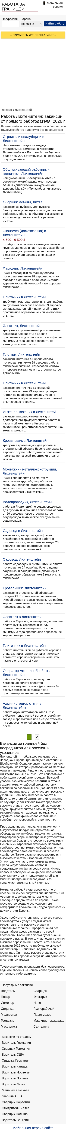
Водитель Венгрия (15, 1120)
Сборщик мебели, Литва (22, 202)
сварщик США (12, 1096)
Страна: (26, 19)
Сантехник (41, 1026)
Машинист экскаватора (48, 1020)
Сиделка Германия (15, 1060)
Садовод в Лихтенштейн (23, 531)
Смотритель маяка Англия (17, 1108)
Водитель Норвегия (16, 1072)
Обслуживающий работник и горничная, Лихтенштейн (26, 171)
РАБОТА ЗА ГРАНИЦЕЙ (13, 6)
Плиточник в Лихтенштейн (24, 297)
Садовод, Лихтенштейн (22, 559)
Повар (5, 997)
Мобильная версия (55, 4)
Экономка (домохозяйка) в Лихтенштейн (24, 233)
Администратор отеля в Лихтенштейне (22, 705)
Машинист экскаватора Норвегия (17, 1090)
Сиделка (7, 1008)
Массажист (9, 1026)
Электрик (40, 997)
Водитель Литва (13, 1084)
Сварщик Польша (15, 1114)
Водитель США (13, 1054)
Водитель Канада (14, 1066)
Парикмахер (42, 1014)
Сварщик (40, 991)
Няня (37, 1003)
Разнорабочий (43, 1008)
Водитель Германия (16, 1042)
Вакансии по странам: (17, 1036)
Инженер (7, 1003)
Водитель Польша (15, 1078)
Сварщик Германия (16, 1048)
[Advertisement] (33, 73)
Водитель (8, 991)
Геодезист (8, 1020)
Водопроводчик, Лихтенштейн (27, 502)
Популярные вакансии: (18, 985)
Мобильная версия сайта (33, 1128)
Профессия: (10, 19)
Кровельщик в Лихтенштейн (25, 440)
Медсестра (9, 1014)
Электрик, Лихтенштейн (22, 326)
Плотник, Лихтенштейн (21, 354)
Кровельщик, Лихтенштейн (24, 588)
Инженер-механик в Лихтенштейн (30, 412)
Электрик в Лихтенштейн (23, 617)
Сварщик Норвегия (16, 1102)
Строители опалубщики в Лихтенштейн (23, 139)
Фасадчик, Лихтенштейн (22, 268)
